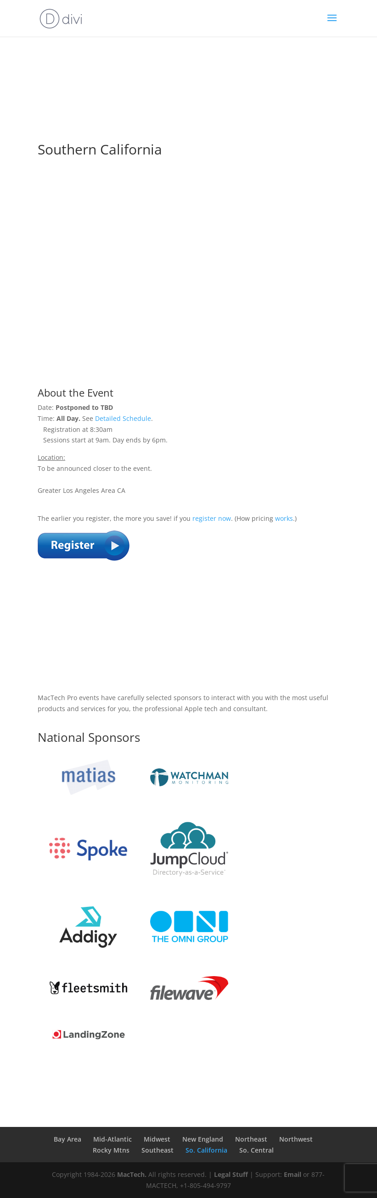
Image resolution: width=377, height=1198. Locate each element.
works (284, 518)
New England (202, 1139)
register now (211, 518)
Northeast (251, 1139)
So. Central (256, 1150)
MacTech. (131, 1174)
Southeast (157, 1150)
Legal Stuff (231, 1174)
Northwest (296, 1139)
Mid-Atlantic (112, 1139)
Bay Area (67, 1139)
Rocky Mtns (111, 1150)
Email (292, 1174)
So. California (206, 1150)
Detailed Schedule (123, 418)
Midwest (157, 1139)
